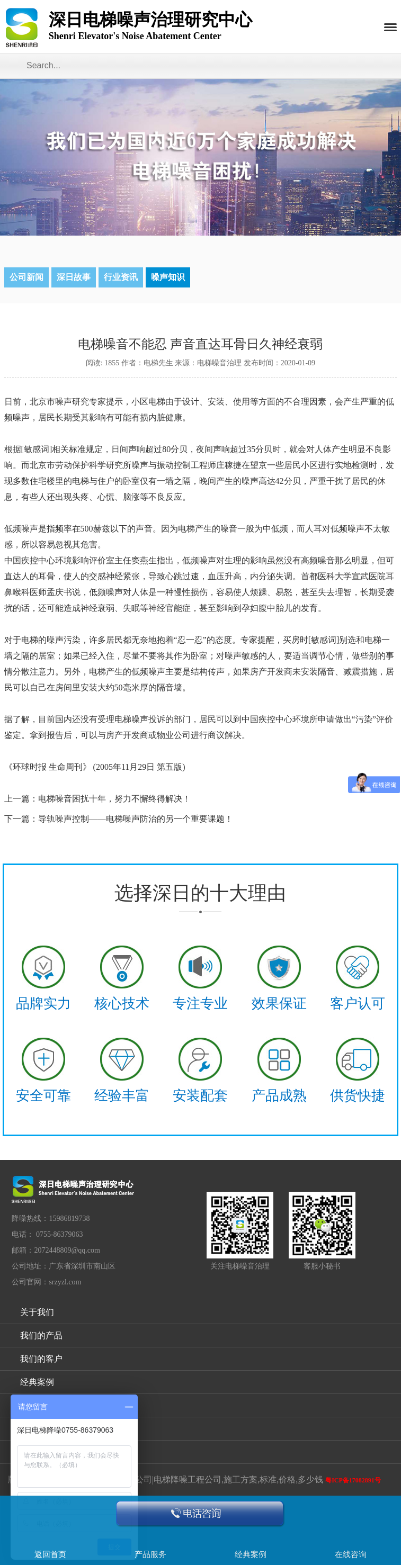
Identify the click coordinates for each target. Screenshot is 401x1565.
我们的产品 (41, 1335)
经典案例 (37, 1382)
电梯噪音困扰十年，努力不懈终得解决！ (114, 798)
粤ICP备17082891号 (353, 1480)
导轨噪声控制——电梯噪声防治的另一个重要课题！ (135, 818)
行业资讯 (121, 277)
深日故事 (74, 277)
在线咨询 (351, 1554)
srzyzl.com (65, 1282)
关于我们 (37, 1312)
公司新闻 (26, 277)
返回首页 (50, 1554)
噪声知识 (168, 277)
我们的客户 (41, 1358)
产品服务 (150, 1554)
